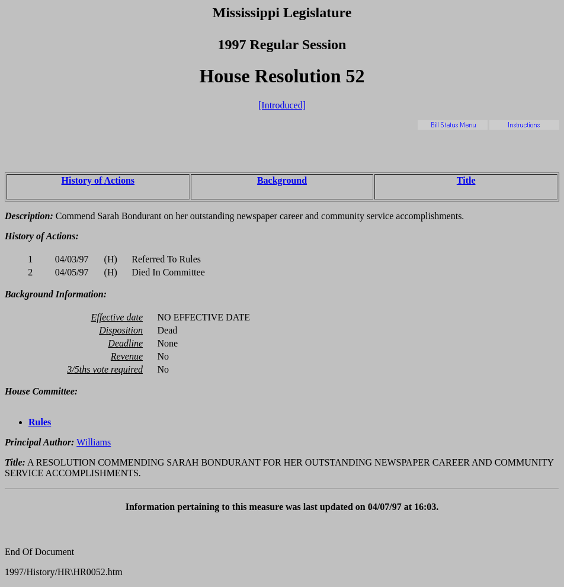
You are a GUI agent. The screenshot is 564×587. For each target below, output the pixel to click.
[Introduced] (282, 105)
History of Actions (98, 180)
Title (466, 180)
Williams (93, 442)
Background (282, 180)
